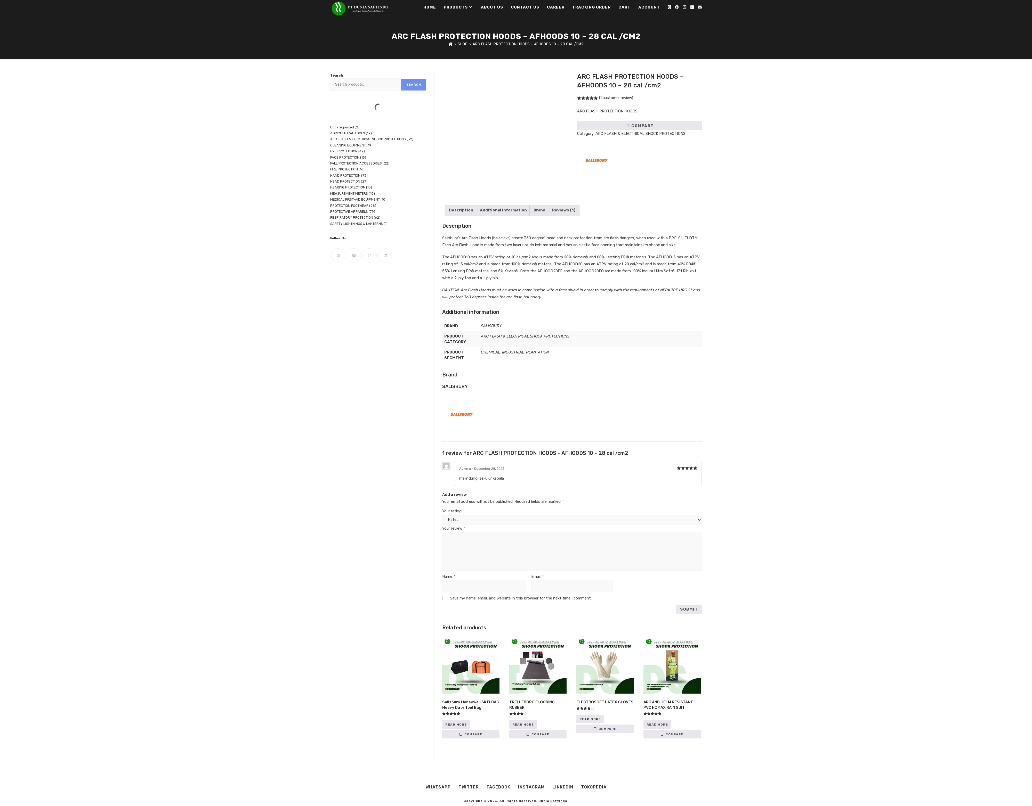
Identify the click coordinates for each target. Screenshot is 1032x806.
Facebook (498, 787)
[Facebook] (354, 255)
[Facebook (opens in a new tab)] (677, 7)
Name (448, 576)
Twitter (468, 787)
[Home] (450, 44)
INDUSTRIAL (513, 352)
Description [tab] (461, 210)
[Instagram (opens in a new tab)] (684, 7)
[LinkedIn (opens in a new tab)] (692, 7)
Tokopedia (594, 787)
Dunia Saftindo (552, 801)
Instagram (531, 787)
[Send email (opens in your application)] (700, 7)
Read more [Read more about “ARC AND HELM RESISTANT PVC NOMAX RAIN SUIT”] (657, 724)
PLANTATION (537, 352)
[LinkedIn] (385, 255)
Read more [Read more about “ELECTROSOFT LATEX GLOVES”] (590, 719)
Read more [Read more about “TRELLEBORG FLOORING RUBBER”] (523, 724)
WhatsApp (438, 787)
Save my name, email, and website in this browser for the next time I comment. (521, 598)
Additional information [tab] (503, 210)
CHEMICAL (490, 352)
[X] (338, 255)
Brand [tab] (539, 210)
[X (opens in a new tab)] (669, 7)
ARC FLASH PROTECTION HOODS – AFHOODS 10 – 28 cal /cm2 (528, 44)
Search (336, 75)
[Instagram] (369, 255)
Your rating (453, 511)
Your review (453, 528)
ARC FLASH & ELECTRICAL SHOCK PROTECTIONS (640, 133)
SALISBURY (491, 326)
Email (537, 576)
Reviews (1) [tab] (563, 210)
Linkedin (562, 787)
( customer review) (616, 97)
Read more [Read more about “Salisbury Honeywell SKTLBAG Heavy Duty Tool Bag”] (456, 724)
